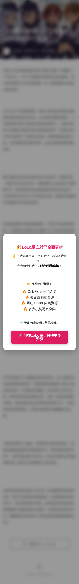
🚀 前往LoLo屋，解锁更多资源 (39, 337)
